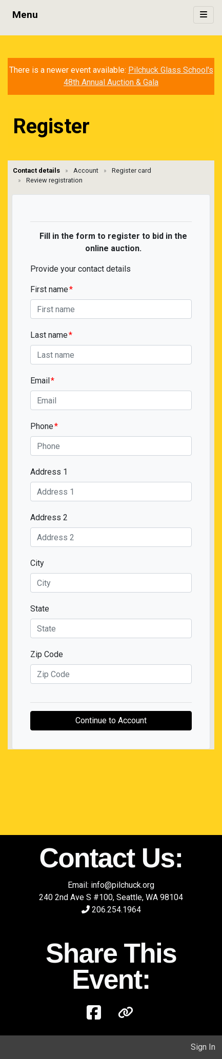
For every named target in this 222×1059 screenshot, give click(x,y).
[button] (125, 1013)
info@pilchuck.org (122, 885)
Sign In (203, 1047)
